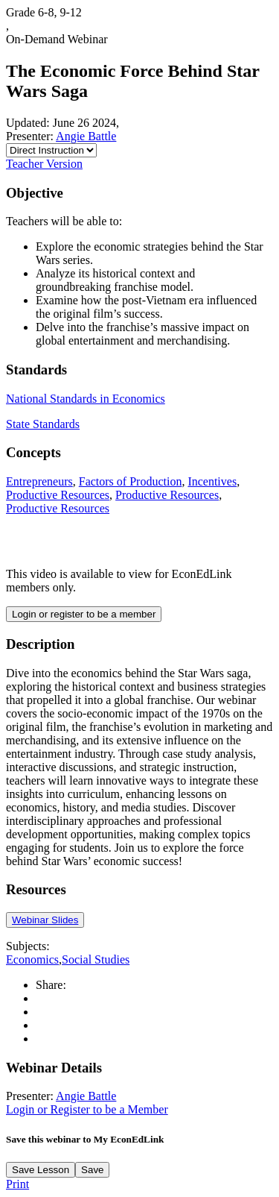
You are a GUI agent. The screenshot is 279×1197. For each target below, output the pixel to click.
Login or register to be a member (83, 614)
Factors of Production (130, 481)
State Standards (43, 424)
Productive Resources (57, 494)
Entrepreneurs (39, 481)
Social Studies (95, 959)
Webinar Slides (45, 920)
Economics (32, 959)
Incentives (212, 481)
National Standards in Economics (85, 398)
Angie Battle (86, 136)
